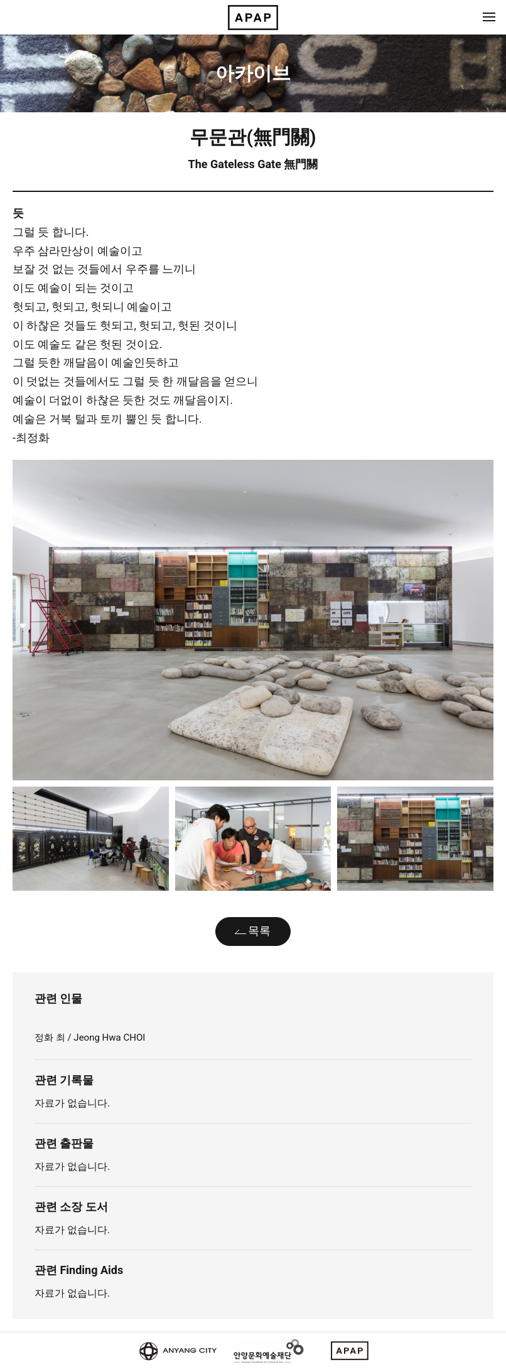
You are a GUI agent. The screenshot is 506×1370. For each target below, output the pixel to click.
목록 (259, 930)
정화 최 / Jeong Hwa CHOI (90, 1037)
